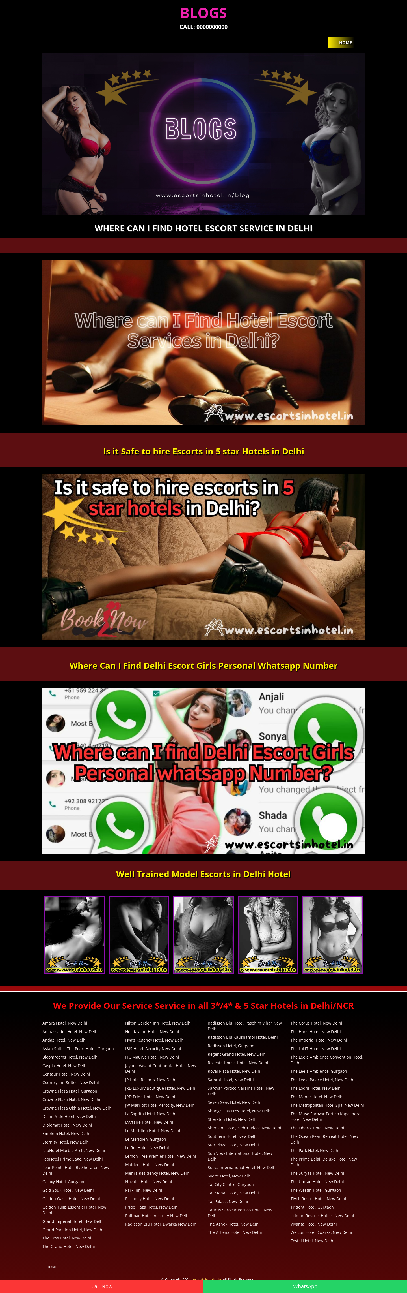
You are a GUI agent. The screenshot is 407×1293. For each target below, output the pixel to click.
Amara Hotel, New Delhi (64, 1023)
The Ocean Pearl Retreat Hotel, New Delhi (324, 1139)
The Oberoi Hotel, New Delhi (317, 1127)
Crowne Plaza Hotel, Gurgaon (69, 1091)
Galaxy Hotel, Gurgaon (63, 1181)
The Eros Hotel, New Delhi (66, 1238)
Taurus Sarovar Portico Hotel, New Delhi (240, 1212)
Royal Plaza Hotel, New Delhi (234, 1071)
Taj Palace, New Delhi (228, 1201)
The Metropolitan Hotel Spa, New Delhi (327, 1105)
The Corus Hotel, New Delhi (316, 1023)
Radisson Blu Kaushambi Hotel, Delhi (243, 1037)
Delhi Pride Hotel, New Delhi (69, 1116)
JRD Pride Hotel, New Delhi (150, 1096)
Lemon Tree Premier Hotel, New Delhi (160, 1156)
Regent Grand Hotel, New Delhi (237, 1054)
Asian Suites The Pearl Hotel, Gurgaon (78, 1048)
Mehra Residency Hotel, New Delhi (157, 1173)
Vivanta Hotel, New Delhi (314, 1224)
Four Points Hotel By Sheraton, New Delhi (75, 1170)
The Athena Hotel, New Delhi (235, 1232)
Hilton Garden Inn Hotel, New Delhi (158, 1023)
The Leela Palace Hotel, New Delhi (322, 1079)
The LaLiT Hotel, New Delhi (316, 1048)
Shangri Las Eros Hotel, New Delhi (240, 1111)
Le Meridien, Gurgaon (145, 1139)
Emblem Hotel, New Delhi (66, 1133)
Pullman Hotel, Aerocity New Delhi (157, 1215)
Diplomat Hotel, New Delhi (67, 1125)
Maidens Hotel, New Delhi (149, 1164)
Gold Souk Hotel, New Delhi (68, 1190)
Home (345, 42)
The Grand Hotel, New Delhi (68, 1246)
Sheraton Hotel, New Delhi (232, 1119)
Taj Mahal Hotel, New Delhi (233, 1193)
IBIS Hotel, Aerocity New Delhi (153, 1048)
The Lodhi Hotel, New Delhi (316, 1088)
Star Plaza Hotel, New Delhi (233, 1144)
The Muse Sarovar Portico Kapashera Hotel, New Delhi (325, 1116)
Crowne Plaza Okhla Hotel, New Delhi (77, 1108)
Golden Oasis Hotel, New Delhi (71, 1198)
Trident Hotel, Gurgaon (312, 1207)
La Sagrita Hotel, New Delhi (150, 1113)
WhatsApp (305, 1286)
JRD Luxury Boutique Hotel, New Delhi (160, 1088)
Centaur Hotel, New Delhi (66, 1074)
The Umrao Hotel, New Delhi (317, 1181)
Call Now (101, 1286)
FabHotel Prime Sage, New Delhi (72, 1159)
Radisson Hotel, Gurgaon (231, 1045)
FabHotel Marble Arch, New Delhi (73, 1150)
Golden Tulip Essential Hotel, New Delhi (74, 1209)
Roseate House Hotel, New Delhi (238, 1062)
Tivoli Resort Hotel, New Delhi (318, 1198)
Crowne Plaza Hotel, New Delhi (71, 1099)
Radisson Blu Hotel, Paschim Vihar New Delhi (245, 1025)
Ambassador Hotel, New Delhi (70, 1031)
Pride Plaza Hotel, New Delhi (152, 1207)
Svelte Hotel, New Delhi (230, 1176)
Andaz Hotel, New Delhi (64, 1040)
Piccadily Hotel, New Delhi (149, 1198)
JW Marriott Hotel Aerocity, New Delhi (160, 1105)
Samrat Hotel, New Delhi (231, 1079)
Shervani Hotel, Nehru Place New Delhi (244, 1127)
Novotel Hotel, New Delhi (148, 1181)
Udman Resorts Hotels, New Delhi (322, 1215)
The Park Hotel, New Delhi (315, 1150)
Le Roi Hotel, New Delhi (147, 1147)
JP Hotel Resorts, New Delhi (150, 1079)
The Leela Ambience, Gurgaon (319, 1071)
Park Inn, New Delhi (143, 1190)
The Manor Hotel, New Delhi (317, 1096)
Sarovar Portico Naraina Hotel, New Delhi (241, 1091)
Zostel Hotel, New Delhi (312, 1240)
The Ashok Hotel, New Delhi (234, 1224)
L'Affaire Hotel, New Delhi (149, 1122)
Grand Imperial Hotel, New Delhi (73, 1221)
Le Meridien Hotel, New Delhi (152, 1130)
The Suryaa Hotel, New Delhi (317, 1173)
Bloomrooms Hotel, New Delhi (70, 1057)
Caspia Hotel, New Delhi (65, 1065)
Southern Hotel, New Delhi (233, 1136)
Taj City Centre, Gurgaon (231, 1184)
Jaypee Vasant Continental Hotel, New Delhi (160, 1068)
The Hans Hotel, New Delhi (316, 1031)
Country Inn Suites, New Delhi (70, 1082)
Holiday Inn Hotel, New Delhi (152, 1031)
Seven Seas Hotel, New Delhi (234, 1102)
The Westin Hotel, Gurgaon (316, 1190)
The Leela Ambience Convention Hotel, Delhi (327, 1059)
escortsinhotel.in (207, 1279)
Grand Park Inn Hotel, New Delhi (72, 1229)
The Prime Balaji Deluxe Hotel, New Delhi (324, 1161)
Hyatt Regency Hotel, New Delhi (155, 1040)
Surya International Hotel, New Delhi (242, 1167)
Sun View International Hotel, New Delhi (240, 1156)
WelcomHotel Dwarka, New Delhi (321, 1232)
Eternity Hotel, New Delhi (66, 1142)
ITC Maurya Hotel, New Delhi (152, 1057)
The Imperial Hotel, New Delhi (319, 1040)
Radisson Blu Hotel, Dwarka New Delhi (161, 1224)
